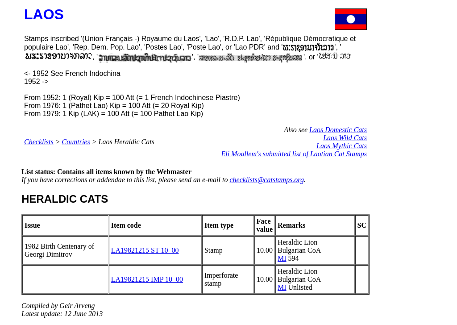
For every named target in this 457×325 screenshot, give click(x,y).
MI (282, 258)
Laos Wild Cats (345, 138)
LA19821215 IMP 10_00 (147, 279)
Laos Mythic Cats (341, 146)
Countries (76, 142)
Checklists (39, 142)
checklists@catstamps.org (266, 179)
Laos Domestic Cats (338, 129)
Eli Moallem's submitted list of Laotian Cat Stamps (294, 154)
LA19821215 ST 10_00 (145, 250)
